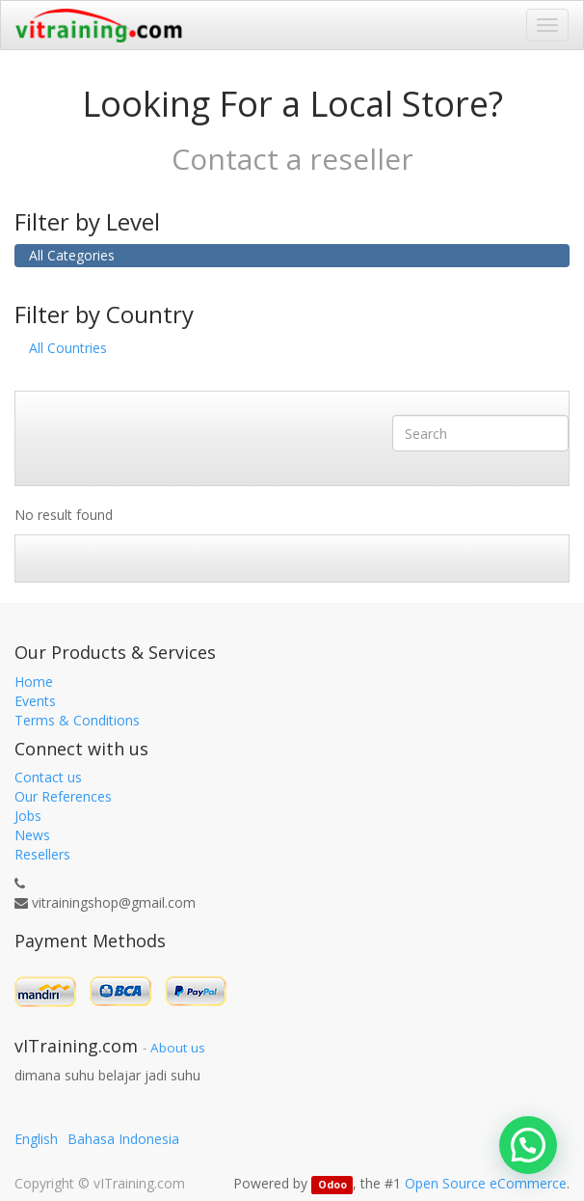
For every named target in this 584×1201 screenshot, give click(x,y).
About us (177, 1047)
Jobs (27, 815)
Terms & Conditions (77, 720)
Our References (63, 796)
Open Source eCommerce (486, 1183)
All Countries (68, 348)
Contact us (48, 777)
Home (33, 681)
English (36, 1139)
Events (35, 701)
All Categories (72, 255)
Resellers (42, 854)
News (32, 835)
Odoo (332, 1184)
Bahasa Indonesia (123, 1139)
